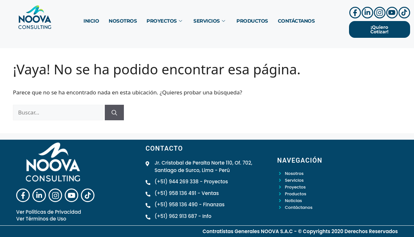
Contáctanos (296, 20)
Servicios (209, 20)
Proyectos (164, 20)
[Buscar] (114, 112)
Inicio (91, 20)
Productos (252, 20)
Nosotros (123, 20)
